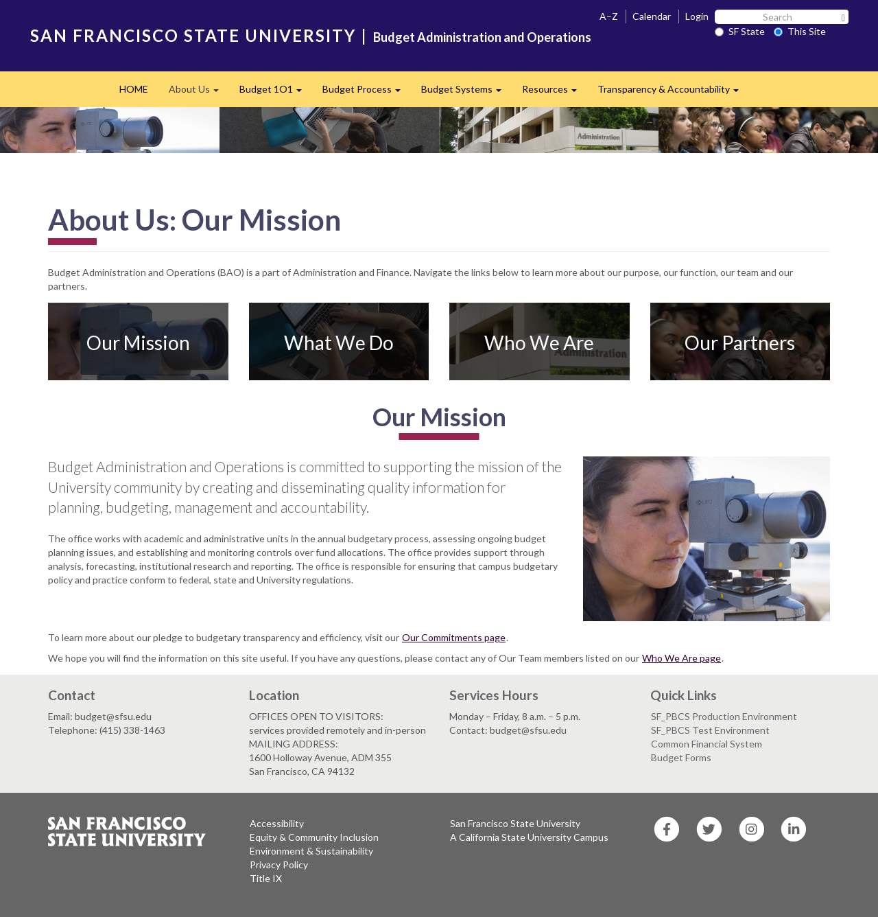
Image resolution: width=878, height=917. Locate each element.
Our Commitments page (454, 637)
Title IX (266, 878)
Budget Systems (466, 93)
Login (697, 16)
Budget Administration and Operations (482, 37)
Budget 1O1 (275, 93)
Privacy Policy (279, 864)
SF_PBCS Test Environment (710, 730)
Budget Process (366, 93)
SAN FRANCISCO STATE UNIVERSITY (193, 35)
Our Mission (138, 341)
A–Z (609, 16)
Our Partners (740, 341)
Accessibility (277, 823)
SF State (740, 31)
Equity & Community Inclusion (314, 837)
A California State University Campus (529, 837)
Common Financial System (706, 744)
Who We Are (539, 341)
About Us (199, 93)
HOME (133, 89)
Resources (554, 93)
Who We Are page (681, 658)
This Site (800, 31)
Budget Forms (681, 757)
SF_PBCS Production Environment (724, 716)
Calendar (651, 16)
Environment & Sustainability (311, 851)
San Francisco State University (515, 823)
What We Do (339, 341)
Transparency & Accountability (673, 93)
